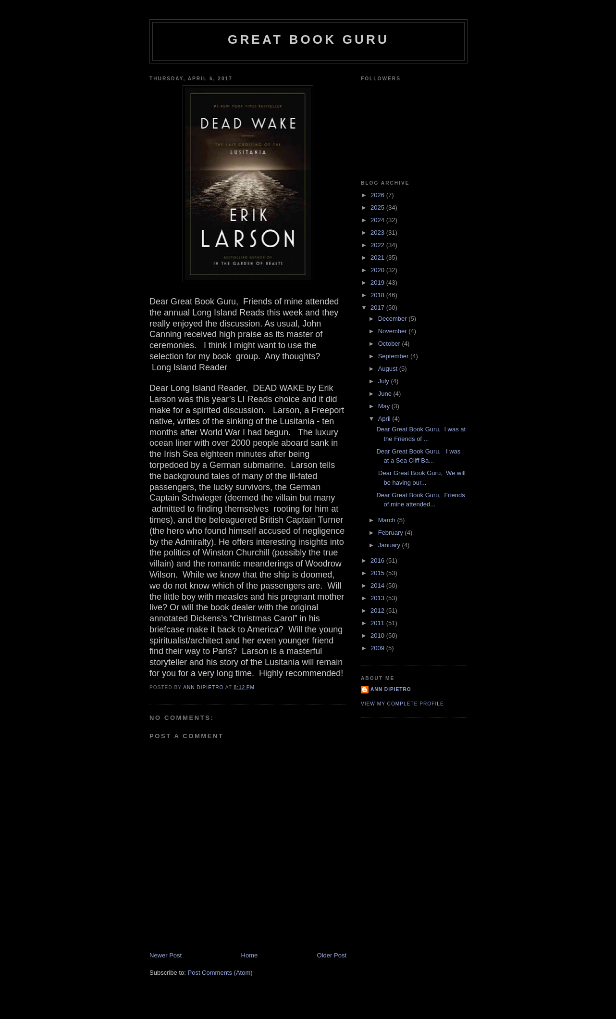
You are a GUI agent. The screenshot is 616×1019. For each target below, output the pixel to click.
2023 (378, 232)
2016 (378, 560)
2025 (378, 207)
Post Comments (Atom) (220, 972)
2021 (378, 257)
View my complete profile (402, 703)
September (394, 356)
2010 (378, 635)
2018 (378, 295)
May (385, 406)
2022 (378, 245)
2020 (378, 270)
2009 (378, 648)
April (385, 418)
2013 (378, 598)
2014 (378, 585)
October (390, 343)
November (393, 331)
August (388, 368)
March (387, 520)
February (391, 532)
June (386, 393)
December (393, 318)
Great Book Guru (308, 39)
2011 (378, 623)
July (384, 381)
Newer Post (165, 955)
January (390, 545)
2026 (378, 195)
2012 (378, 610)
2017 (378, 307)
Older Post (331, 955)
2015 (378, 573)
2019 (378, 282)
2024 (378, 220)
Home (249, 955)
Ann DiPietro (390, 689)
